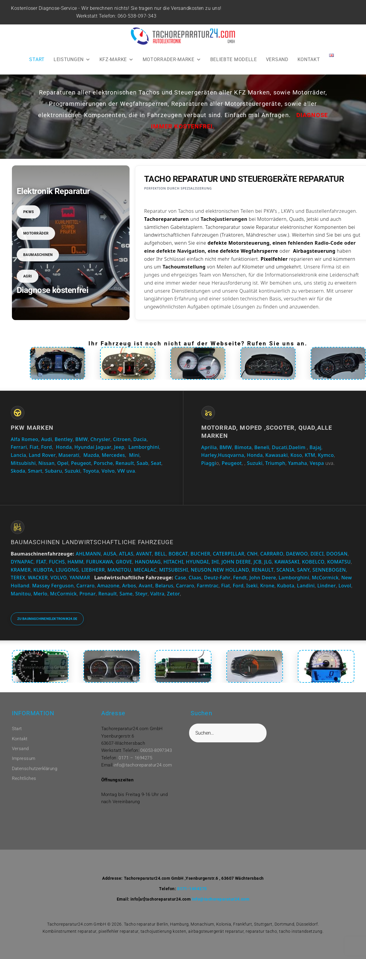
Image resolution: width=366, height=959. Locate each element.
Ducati (279, 447)
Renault (125, 463)
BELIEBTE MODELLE (233, 59)
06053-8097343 (156, 750)
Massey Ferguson (53, 585)
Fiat (33, 447)
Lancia (18, 455)
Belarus (164, 585)
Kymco (326, 455)
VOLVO (58, 577)
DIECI (317, 553)
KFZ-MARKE (116, 59)
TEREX (18, 577)
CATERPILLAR (228, 553)
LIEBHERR (93, 570)
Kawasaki (276, 455)
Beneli (261, 447)
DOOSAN (337, 553)
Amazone (108, 585)
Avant (146, 585)
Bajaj (314, 447)
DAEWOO (297, 553)
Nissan (46, 463)
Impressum (23, 758)
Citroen (122, 439)
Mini (134, 455)
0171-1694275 (192, 888)
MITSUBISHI (173, 570)
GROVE (124, 561)
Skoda (18, 471)
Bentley (64, 439)
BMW (81, 439)
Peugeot (81, 463)
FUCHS (57, 561)
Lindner (326, 585)
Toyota (91, 471)
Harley (209, 455)
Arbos (129, 585)
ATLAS (126, 553)
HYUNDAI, (198, 561)
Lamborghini (143, 447)
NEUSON (201, 570)
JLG (268, 561)
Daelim (297, 447)
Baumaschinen (38, 255)
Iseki (252, 585)
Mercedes (113, 455)
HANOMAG (147, 561)
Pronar (88, 593)
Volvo (108, 471)
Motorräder (36, 233)
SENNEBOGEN (328, 570)
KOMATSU (339, 561)
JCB (257, 561)
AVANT (144, 553)
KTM (310, 455)
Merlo (40, 593)
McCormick (325, 577)
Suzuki (72, 471)
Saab (142, 463)
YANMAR (79, 577)
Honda (64, 447)
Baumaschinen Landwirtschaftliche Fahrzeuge (92, 542)
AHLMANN (88, 553)
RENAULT (263, 570)
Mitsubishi (23, 463)
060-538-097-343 (137, 16)
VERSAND (277, 59)
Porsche (103, 463)
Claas (195, 577)
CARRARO (271, 553)
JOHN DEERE (236, 561)
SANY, (304, 570)
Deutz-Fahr (217, 577)
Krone (267, 585)
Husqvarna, (231, 455)
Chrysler (100, 439)
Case (180, 577)
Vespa (317, 463)
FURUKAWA (99, 561)
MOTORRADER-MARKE (172, 59)
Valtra (157, 593)
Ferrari (19, 447)
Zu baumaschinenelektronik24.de (47, 619)
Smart (35, 471)
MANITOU (119, 570)
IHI (215, 561)
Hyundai (84, 447)
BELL (160, 553)
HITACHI (173, 561)
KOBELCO (313, 561)
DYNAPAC (22, 561)
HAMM (76, 561)
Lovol (344, 585)
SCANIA (285, 570)
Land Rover (42, 455)
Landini (306, 585)
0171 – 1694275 (135, 758)
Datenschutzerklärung (34, 768)
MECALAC (145, 570)
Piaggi (208, 463)
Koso (296, 455)
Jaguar (104, 447)
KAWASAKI (287, 561)
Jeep (119, 447)
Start (17, 728)
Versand (20, 748)
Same (126, 593)
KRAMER (21, 570)
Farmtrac (208, 585)
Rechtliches (24, 778)
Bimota (243, 447)
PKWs (28, 212)
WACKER (38, 577)
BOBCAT (178, 553)
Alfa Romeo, (25, 439)
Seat (156, 463)
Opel (62, 463)
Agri (27, 276)
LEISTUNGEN (72, 59)
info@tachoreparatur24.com (142, 765)
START (37, 59)
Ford (46, 447)
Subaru (53, 471)
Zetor (173, 593)
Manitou (21, 593)
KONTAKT (309, 59)
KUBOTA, (43, 570)
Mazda (91, 455)
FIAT (41, 561)
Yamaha (297, 463)
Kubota (285, 585)
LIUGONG (67, 570)
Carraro (85, 585)
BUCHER (200, 553)
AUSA (109, 553)
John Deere (263, 577)
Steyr (141, 593)
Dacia (140, 439)
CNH (252, 553)
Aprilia (209, 447)
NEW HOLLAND (231, 570)
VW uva (126, 471)
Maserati (69, 455)
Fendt (240, 577)
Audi (46, 439)
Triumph (275, 463)
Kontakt (20, 738)
